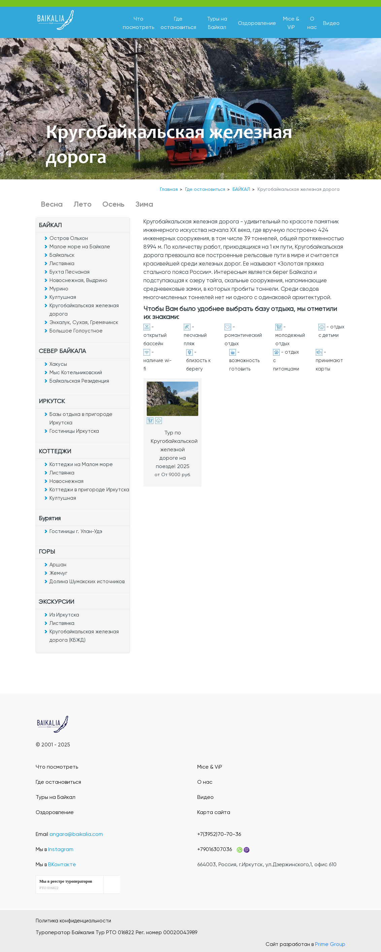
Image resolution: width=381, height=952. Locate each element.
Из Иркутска (64, 615)
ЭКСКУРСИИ (56, 601)
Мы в (54, 849)
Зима (144, 204)
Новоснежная (66, 481)
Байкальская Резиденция (79, 381)
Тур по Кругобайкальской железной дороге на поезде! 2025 (174, 449)
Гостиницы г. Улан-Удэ (75, 531)
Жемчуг (58, 573)
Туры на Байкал (55, 797)
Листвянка (61, 263)
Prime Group (330, 944)
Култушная (62, 297)
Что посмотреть (57, 767)
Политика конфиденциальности (73, 921)
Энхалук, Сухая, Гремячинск (83, 322)
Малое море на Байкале (79, 247)
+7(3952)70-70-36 (219, 834)
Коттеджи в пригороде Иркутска (89, 490)
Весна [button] (52, 204)
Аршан (57, 565)
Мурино (58, 289)
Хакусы (58, 364)
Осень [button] (113, 204)
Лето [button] (82, 204)
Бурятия (50, 518)
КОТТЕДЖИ (55, 451)
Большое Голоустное (76, 331)
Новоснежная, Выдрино (78, 280)
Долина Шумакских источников (87, 581)
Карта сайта (213, 812)
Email (69, 834)
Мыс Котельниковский (75, 372)
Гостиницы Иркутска (74, 431)
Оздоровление (257, 23)
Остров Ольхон (68, 238)
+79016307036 (214, 849)
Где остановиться (205, 189)
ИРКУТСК (52, 400)
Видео (331, 23)
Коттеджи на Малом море (81, 464)
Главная (169, 189)
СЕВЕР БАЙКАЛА (62, 350)
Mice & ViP (209, 767)
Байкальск (61, 255)
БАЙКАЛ (241, 189)
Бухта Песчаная (69, 272)
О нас (204, 782)
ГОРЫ (47, 551)
